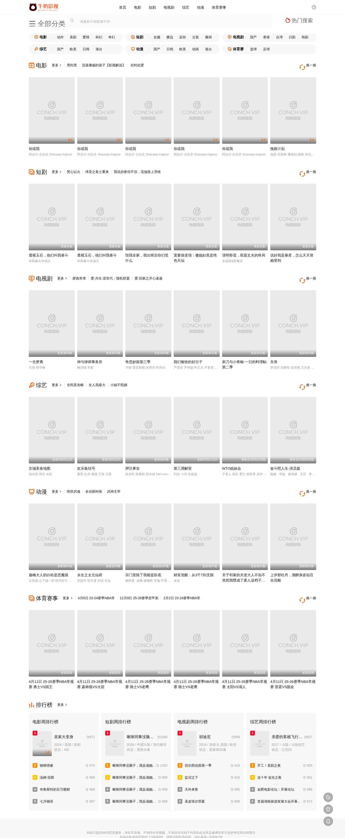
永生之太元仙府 (89, 555)
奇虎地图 (190, 828)
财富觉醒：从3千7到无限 (194, 555)
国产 (253, 37)
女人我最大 (97, 373)
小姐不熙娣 (118, 373)
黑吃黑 (72, 65)
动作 (60, 37)
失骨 (273, 350)
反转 (182, 37)
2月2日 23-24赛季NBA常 (181, 579)
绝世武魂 (73, 476)
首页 (122, 7)
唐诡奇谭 (79, 271)
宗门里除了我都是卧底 (143, 555)
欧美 (73, 49)
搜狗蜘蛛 (172, 828)
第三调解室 (183, 453)
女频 (157, 37)
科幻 (99, 37)
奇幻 (111, 37)
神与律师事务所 (89, 350)
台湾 (279, 37)
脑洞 (208, 37)
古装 (195, 37)
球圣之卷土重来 (97, 168)
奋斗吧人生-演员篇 (285, 453)
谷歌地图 (207, 828)
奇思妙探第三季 (137, 350)
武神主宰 (114, 476)
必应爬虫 (225, 828)
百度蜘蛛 (137, 828)
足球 (266, 49)
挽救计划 (277, 145)
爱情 (86, 37)
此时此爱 (137, 65)
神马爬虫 (155, 828)
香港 (266, 37)
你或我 (34, 145)
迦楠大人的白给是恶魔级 (48, 555)
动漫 (200, 7)
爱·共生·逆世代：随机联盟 (110, 271)
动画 (195, 49)
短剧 (152, 7)
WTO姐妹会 (231, 453)
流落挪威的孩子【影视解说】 (104, 65)
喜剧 (73, 37)
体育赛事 (219, 7)
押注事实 (132, 453)
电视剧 (169, 7)
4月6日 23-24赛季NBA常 (96, 579)
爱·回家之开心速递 (148, 271)
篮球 (253, 49)
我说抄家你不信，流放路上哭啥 (137, 168)
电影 (137, 7)
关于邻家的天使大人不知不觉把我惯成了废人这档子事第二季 (243, 560)
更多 (57, 65)
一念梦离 (36, 350)
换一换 (309, 65)
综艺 (185, 7)
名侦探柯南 (93, 476)
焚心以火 (73, 168)
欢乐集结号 (86, 453)
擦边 (170, 37)
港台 (99, 49)
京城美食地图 (39, 453)
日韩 (86, 49)
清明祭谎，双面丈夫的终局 (243, 247)
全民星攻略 (75, 373)
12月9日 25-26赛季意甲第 (139, 579)
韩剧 (305, 37)
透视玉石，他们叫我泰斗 (48, 247)
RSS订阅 (120, 828)
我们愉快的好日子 (188, 350)
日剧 (292, 37)
